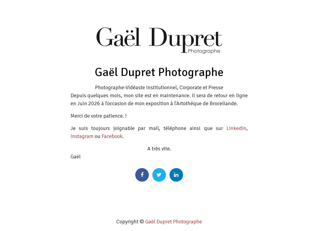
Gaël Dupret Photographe (173, 221)
